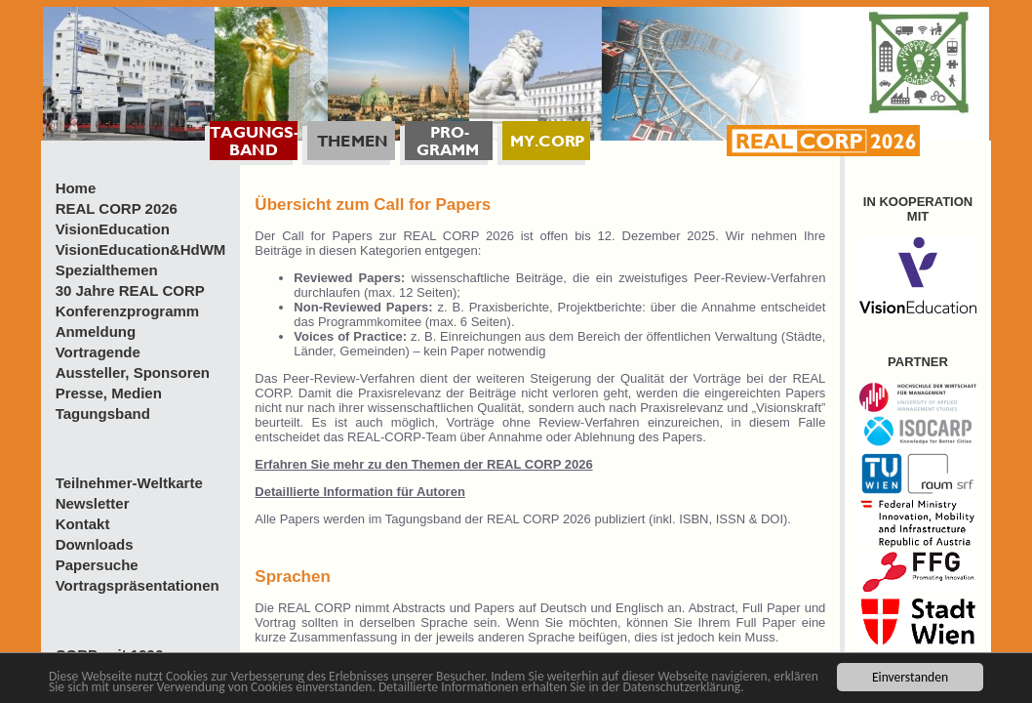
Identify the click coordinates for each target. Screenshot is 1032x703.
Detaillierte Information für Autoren (359, 491)
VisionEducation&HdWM (141, 249)
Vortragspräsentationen (137, 585)
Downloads (95, 544)
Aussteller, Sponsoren (133, 372)
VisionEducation (113, 229)
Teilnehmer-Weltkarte (129, 483)
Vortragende (98, 352)
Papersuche (97, 565)
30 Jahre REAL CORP (130, 290)
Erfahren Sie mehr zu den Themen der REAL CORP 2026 (423, 464)
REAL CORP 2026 (117, 208)
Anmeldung (96, 331)
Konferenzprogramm (128, 311)
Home (76, 188)
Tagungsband (103, 413)
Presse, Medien (109, 393)
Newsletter (93, 503)
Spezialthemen (107, 270)
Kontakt (83, 524)
